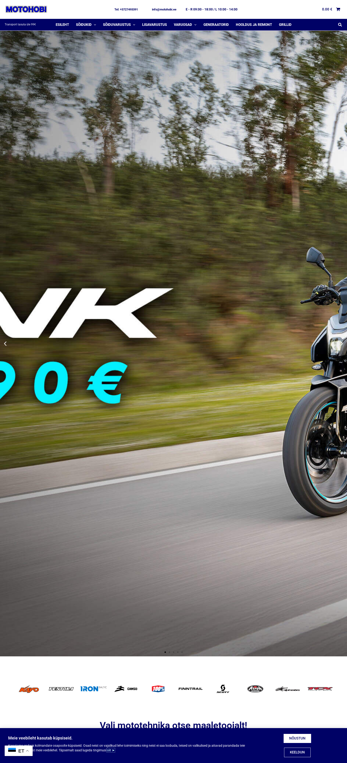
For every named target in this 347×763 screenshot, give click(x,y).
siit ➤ (111, 750)
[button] (126, 9)
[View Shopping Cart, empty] (331, 9)
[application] (94, 25)
